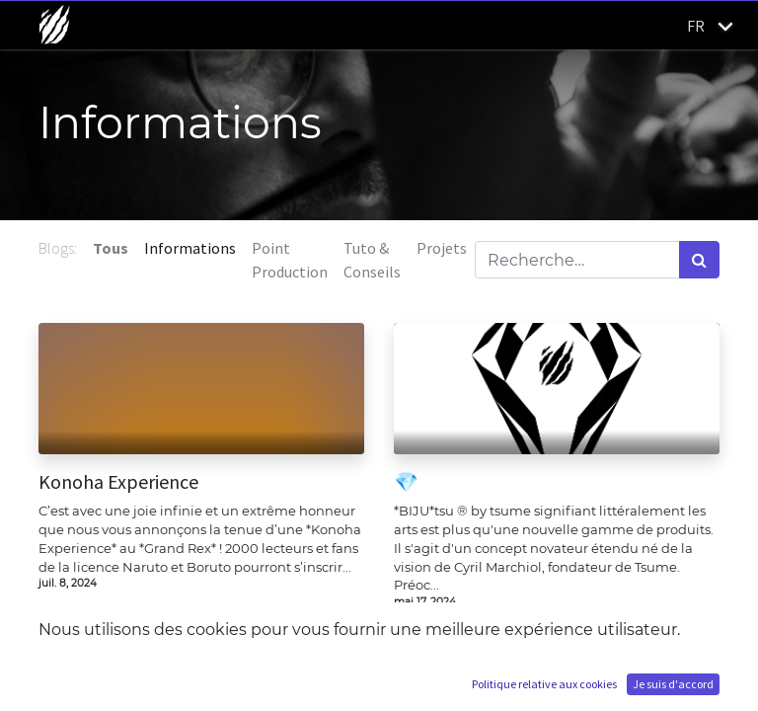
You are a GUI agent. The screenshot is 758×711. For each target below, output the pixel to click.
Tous (110, 248)
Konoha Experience (118, 482)
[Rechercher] (699, 259)
